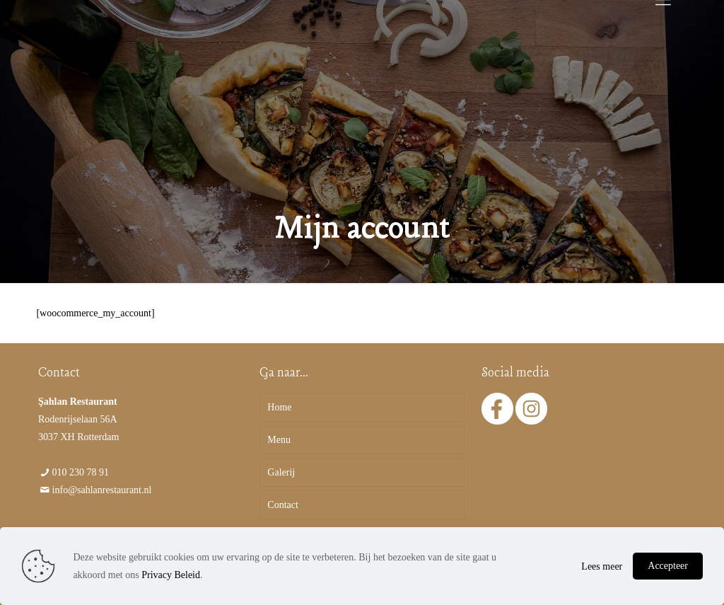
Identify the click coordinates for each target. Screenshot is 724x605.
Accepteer (668, 565)
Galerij (281, 472)
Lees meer (601, 566)
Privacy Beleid (170, 575)
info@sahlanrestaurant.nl (102, 490)
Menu (279, 439)
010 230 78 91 (81, 472)
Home (279, 407)
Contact (282, 505)
